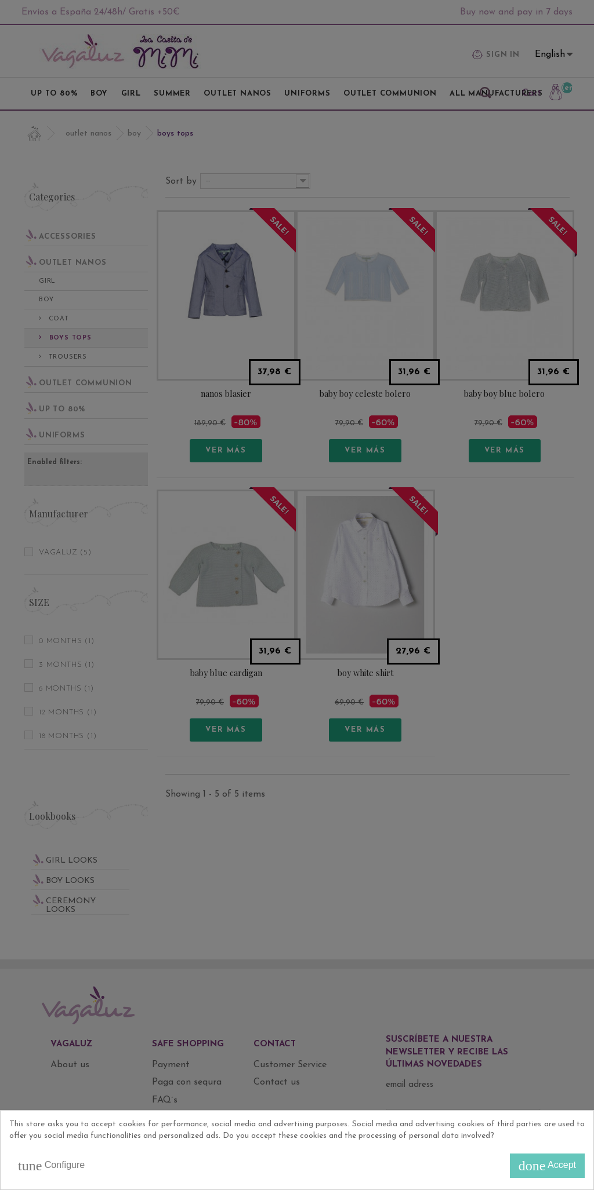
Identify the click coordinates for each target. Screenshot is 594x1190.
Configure (51, 1165)
